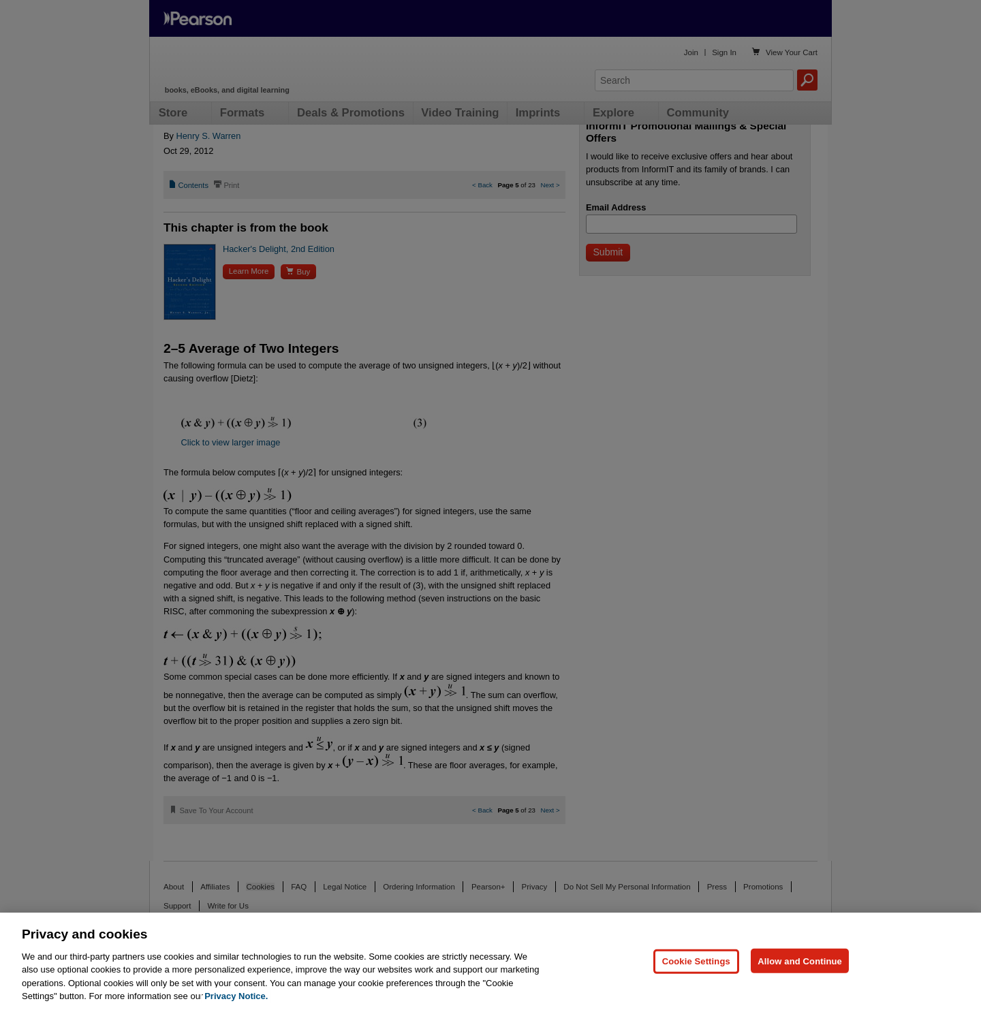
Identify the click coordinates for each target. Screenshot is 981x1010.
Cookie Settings (696, 988)
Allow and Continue (800, 988)
